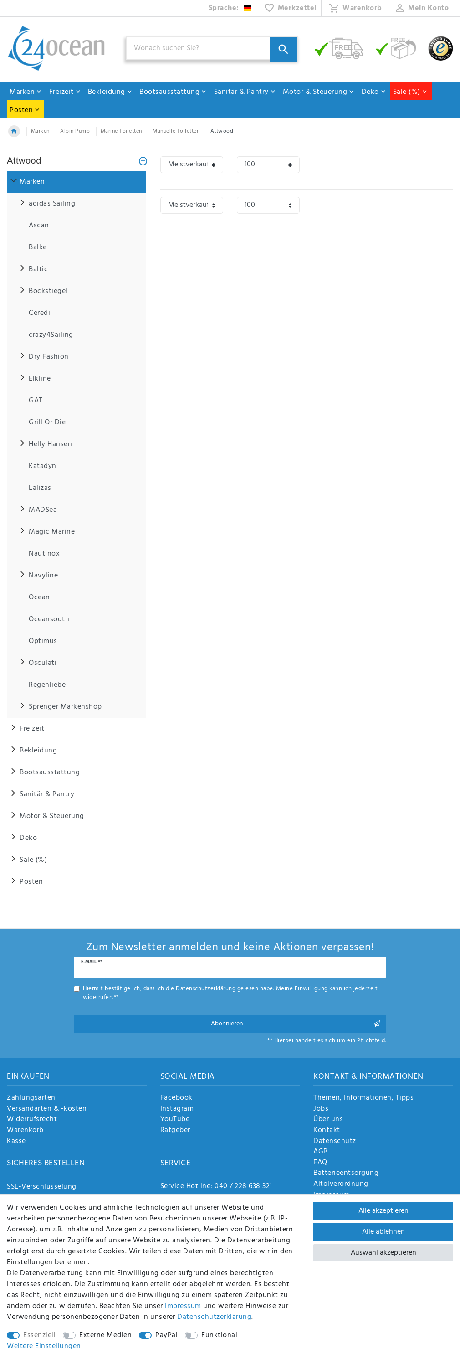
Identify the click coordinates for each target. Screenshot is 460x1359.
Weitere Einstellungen (44, 1346)
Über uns (328, 1120)
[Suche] (283, 49)
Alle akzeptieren (383, 1211)
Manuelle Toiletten (176, 131)
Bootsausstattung (173, 92)
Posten (25, 110)
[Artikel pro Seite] (268, 164)
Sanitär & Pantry (245, 92)
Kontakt (326, 1131)
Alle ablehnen (383, 1232)
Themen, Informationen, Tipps (363, 1098)
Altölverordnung (340, 1184)
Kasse (16, 1142)
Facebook (176, 1098)
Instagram (177, 1109)
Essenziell (39, 1335)
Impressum (183, 1306)
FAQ (320, 1163)
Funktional (219, 1335)
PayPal (166, 1335)
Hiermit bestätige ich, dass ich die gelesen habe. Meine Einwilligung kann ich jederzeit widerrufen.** (230, 993)
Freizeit (65, 92)
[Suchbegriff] (212, 48)
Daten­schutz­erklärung (214, 1317)
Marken (26, 92)
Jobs (320, 1109)
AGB (320, 1152)
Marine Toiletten (121, 131)
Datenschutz (334, 1142)
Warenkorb (25, 1131)
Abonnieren (295, 1024)
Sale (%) (410, 92)
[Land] (230, 8)
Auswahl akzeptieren (383, 1253)
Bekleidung (110, 92)
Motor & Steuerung (319, 92)
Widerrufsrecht (32, 1120)
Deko (374, 92)
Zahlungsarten (31, 1098)
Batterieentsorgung (345, 1173)
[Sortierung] (191, 164)
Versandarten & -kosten (47, 1109)
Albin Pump (75, 131)
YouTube (175, 1120)
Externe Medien (105, 1335)
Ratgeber (175, 1131)
